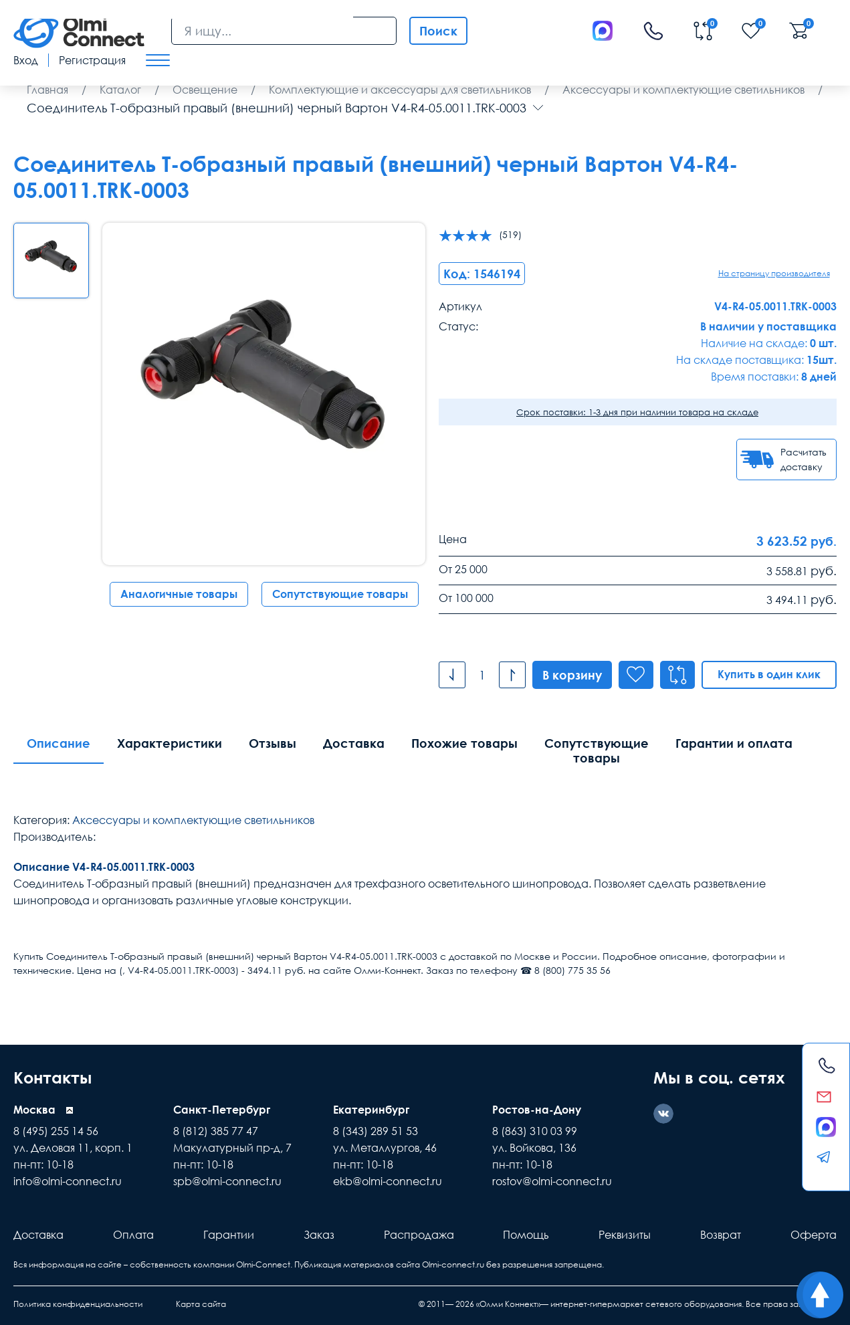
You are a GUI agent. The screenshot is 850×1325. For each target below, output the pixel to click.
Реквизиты (625, 1234)
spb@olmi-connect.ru (227, 1181)
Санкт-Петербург (221, 1109)
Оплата (133, 1234)
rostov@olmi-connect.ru (552, 1181)
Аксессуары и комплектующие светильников (193, 820)
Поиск (438, 30)
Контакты (52, 1077)
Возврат (720, 1234)
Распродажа (419, 1234)
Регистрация (92, 60)
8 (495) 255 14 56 (55, 1131)
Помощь (526, 1234)
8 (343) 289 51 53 (375, 1131)
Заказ (319, 1234)
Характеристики (169, 743)
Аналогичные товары (178, 594)
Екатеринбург (371, 1109)
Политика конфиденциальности (77, 1304)
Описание (58, 743)
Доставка (354, 743)
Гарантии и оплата (733, 743)
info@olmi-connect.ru (67, 1181)
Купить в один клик (769, 674)
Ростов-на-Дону (536, 1109)
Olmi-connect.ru (453, 1264)
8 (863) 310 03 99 (534, 1131)
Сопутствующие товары (340, 594)
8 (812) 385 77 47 (215, 1131)
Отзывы (272, 743)
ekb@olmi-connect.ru (387, 1181)
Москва (34, 1109)
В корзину (572, 675)
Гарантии (228, 1234)
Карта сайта (201, 1304)
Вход (25, 60)
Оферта (813, 1234)
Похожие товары (464, 743)
